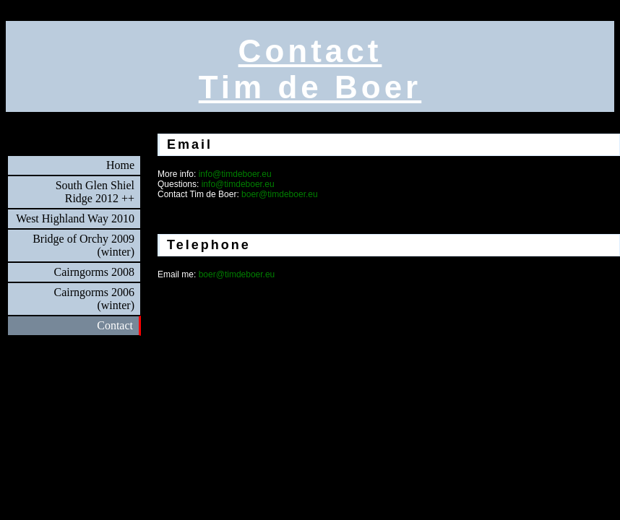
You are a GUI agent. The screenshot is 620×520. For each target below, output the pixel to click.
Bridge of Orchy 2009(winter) (83, 245)
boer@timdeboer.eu (279, 194)
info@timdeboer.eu (235, 174)
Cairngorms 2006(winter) (93, 298)
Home (120, 165)
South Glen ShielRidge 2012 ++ (95, 191)
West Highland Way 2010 (75, 218)
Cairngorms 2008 (93, 272)
